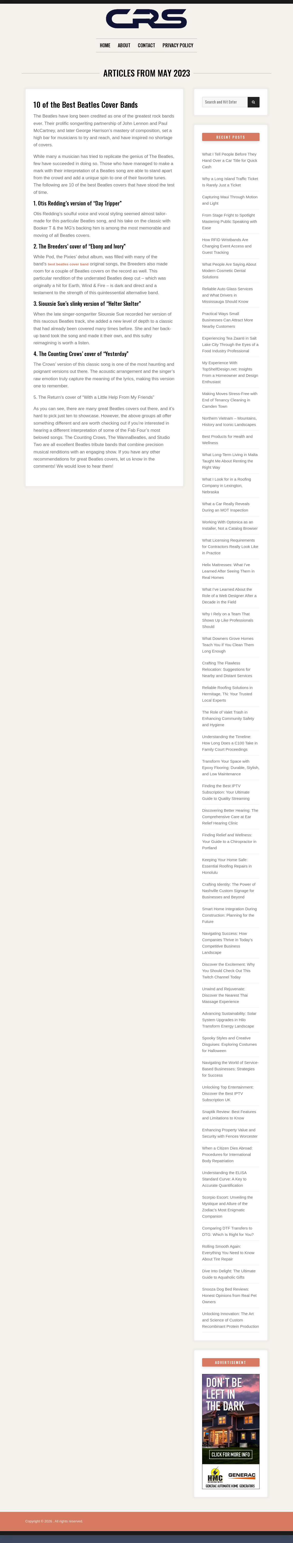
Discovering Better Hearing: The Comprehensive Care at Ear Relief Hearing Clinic (230, 816)
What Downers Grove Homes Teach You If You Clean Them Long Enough (228, 644)
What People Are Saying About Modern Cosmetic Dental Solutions (229, 270)
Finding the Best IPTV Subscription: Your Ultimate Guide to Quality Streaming (226, 792)
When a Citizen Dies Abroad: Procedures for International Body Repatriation (227, 1154)
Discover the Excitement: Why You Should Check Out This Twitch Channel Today (228, 970)
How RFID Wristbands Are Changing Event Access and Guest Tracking (227, 246)
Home (105, 45)
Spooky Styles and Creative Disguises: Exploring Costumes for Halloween (229, 1044)
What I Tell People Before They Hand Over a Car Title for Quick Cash (229, 160)
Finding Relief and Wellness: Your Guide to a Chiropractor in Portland (229, 841)
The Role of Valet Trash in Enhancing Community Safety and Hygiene (228, 718)
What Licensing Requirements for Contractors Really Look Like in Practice (230, 546)
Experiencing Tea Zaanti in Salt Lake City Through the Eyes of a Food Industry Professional (230, 344)
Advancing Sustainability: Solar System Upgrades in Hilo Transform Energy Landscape (229, 1019)
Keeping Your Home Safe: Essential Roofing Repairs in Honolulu (227, 866)
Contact (146, 45)
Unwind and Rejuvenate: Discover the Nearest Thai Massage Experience (225, 995)
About (124, 45)
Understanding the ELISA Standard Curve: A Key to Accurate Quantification (224, 1179)
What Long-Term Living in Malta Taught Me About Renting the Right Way (230, 461)
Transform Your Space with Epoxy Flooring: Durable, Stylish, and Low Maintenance (231, 767)
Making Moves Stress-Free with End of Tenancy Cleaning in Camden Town (229, 400)
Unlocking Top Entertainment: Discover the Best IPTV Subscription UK (228, 1093)
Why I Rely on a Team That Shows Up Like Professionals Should (227, 620)
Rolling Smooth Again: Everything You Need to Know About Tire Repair (228, 1252)
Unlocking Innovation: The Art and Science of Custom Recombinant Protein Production (230, 1320)
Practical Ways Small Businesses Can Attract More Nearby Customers (227, 320)
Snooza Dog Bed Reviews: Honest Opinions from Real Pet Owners (229, 1295)
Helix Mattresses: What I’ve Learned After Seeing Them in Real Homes (228, 571)
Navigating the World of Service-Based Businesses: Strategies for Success (230, 1068)
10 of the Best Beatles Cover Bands (97, 103)
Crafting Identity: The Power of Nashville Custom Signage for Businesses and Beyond (228, 890)
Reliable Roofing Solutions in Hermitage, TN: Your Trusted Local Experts (227, 693)
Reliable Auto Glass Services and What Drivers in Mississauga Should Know (227, 295)
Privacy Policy (178, 45)
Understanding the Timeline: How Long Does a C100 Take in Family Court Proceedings (230, 743)
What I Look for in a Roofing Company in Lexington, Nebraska (226, 485)
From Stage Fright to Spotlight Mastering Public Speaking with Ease (229, 221)
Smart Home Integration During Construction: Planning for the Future (229, 915)
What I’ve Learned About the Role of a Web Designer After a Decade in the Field (229, 595)
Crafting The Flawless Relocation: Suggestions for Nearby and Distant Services (227, 669)
